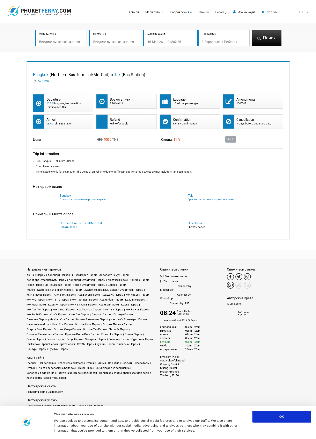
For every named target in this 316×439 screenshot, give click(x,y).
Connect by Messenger (175, 288)
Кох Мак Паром (36, 305)
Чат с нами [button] (169, 281)
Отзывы (32, 368)
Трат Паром (67, 344)
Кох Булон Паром (89, 295)
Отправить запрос (174, 276)
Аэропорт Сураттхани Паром (87, 280)
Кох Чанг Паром (113, 309)
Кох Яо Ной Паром (137, 309)
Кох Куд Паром (36, 300)
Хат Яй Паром (85, 344)
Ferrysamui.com (36, 392)
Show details (63, 431)
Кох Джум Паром (112, 295)
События (113, 363)
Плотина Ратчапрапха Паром (45, 334)
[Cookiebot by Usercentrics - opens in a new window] (27, 431)
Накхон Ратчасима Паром (92, 319)
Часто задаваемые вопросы (57, 368)
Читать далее (68, 227)
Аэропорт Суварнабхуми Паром (46, 280)
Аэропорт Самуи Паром (114, 275)
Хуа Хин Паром (106, 344)
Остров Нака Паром (88, 324)
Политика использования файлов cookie (125, 373)
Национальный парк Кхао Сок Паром (50, 324)
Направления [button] (179, 12)
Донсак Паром (117, 285)
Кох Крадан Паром (137, 295)
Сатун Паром (74, 339)
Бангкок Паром (139, 280)
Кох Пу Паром (129, 305)
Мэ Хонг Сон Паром (62, 319)
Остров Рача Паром (39, 329)
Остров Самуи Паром (67, 329)
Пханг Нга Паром (111, 334)
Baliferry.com (55, 392)
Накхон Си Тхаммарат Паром (129, 319)
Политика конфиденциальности (77, 373)
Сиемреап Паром (95, 339)
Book (230, 139)
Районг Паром (55, 339)
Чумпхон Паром (58, 349)
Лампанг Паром (101, 314)
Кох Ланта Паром (58, 300)
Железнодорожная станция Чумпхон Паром (54, 290)
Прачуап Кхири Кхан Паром (82, 334)
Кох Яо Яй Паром (37, 314)
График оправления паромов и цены (83, 199)
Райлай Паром (35, 339)
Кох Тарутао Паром (89, 309)
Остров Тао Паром (95, 329)
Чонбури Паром (36, 349)
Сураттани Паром (142, 339)
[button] (285, 12)
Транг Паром (50, 344)
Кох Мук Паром (57, 305)
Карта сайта (34, 378)
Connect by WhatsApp (175, 297)
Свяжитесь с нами (55, 378)
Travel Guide (85, 368)
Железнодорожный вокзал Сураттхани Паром (113, 290)
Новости (127, 363)
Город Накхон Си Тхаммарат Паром (49, 285)
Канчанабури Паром (39, 295)
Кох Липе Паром (135, 300)
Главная (133, 12)
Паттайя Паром (118, 329)
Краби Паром (58, 314)
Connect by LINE (174, 304)
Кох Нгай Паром (109, 305)
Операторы (142, 363)
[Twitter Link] (238, 277)
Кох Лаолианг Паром (85, 300)
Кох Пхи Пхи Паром (38, 309)
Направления (47, 363)
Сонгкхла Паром (119, 339)
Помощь (221, 12)
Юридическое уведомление (112, 368)
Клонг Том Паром (65, 295)
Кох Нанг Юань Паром (83, 305)
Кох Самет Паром (64, 309)
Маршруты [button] (153, 12)
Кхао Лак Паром (79, 314)
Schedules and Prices (70, 363)
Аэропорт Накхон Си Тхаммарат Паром (72, 275)
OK (281, 405)
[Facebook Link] (230, 277)
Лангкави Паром (37, 319)
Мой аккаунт (244, 12)
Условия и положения (40, 373)
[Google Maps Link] (230, 285)
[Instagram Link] (247, 277)
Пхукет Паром (133, 334)
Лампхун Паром (123, 314)
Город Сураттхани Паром (89, 285)
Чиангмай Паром (127, 344)
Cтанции (203, 12)
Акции (102, 363)
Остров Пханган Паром (117, 324)
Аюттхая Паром (118, 280)
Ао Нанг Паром (36, 275)
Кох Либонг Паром (111, 300)
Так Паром (33, 344)
